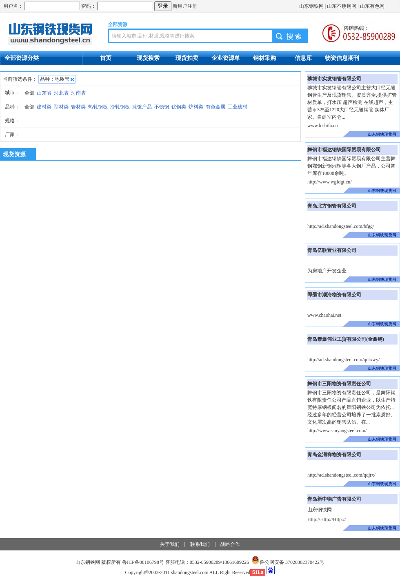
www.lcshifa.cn (322, 125)
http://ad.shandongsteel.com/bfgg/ (340, 226)
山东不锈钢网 (341, 6)
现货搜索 (148, 58)
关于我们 (170, 544)
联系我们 (200, 544)
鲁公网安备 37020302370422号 (287, 562)
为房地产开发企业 (327, 271)
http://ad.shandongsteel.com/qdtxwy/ (343, 359)
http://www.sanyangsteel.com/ (337, 430)
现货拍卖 (187, 58)
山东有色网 (372, 6)
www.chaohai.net (324, 315)
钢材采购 (264, 58)
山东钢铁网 (311, 6)
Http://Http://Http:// (326, 519)
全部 (29, 93)
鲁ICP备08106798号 (143, 562)
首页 (105, 58)
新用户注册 (185, 6)
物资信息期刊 (342, 58)
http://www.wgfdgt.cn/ (329, 182)
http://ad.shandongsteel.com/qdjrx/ (341, 475)
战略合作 (230, 544)
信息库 (303, 58)
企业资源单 (225, 58)
